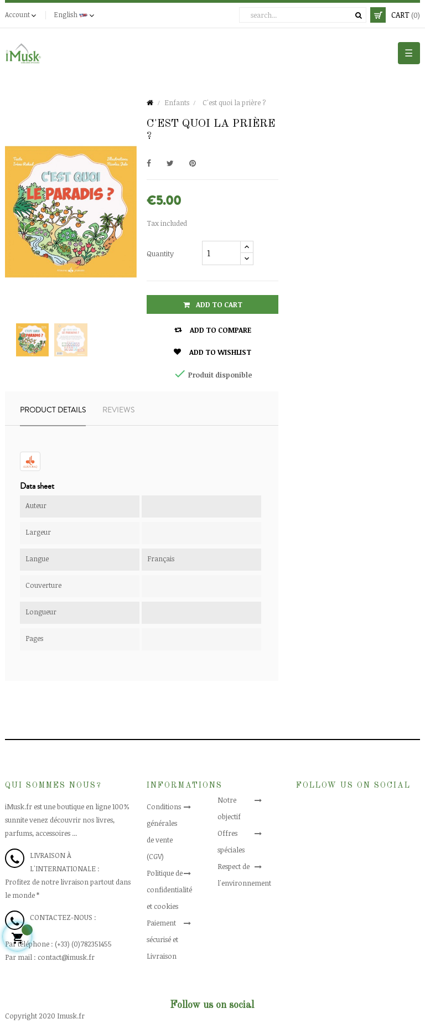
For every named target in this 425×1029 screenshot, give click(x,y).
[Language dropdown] (75, 15)
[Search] (302, 15)
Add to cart (212, 304)
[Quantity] (221, 253)
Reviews (118, 410)
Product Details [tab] (53, 410)
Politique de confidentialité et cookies (169, 889)
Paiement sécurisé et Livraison (162, 939)
